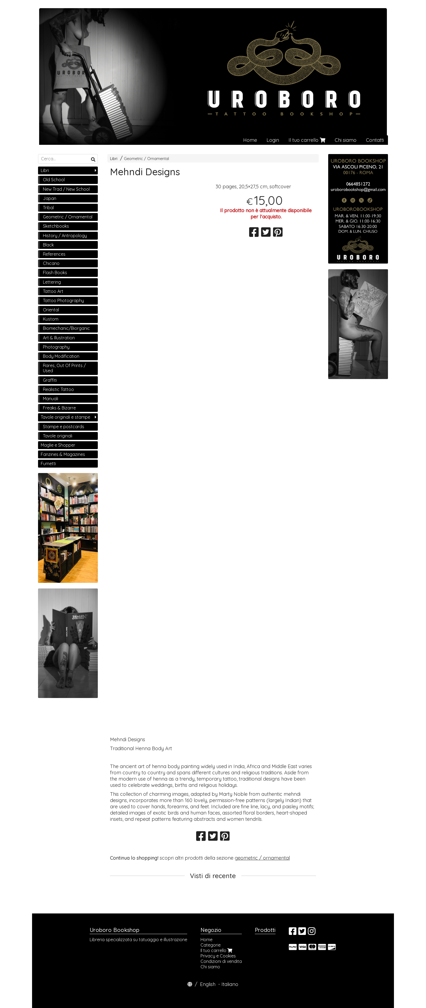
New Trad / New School (66, 189)
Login (273, 140)
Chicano (51, 263)
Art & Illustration (59, 337)
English (207, 984)
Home (250, 140)
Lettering (52, 282)
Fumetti (48, 463)
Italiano (229, 984)
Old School (54, 179)
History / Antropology (65, 235)
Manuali (50, 398)
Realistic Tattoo (58, 389)
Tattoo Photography (63, 300)
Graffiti (50, 380)
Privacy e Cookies (218, 956)
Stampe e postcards (63, 426)
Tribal (48, 207)
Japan (49, 198)
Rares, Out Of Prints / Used (64, 368)
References (54, 254)
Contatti (375, 140)
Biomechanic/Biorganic (66, 328)
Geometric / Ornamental (146, 158)
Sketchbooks (56, 226)
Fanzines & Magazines (63, 454)
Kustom (50, 319)
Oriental (51, 309)
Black (48, 245)
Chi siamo (345, 140)
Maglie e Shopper (58, 445)
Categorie (211, 945)
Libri (113, 158)
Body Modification (61, 356)
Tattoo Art (53, 291)
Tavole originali (57, 436)
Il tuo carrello (307, 140)
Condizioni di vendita (221, 961)
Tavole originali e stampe (65, 417)
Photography (56, 347)
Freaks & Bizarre (59, 408)
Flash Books (55, 272)
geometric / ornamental (262, 858)
